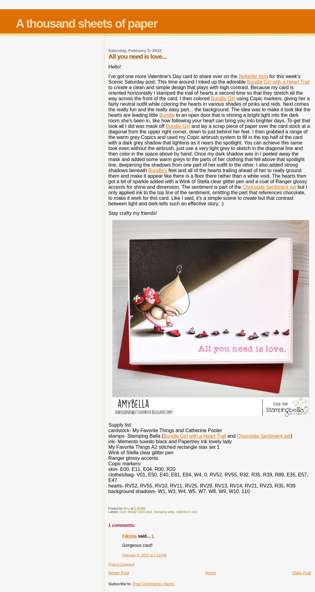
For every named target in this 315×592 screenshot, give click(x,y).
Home (210, 572)
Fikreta (129, 536)
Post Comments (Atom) (153, 584)
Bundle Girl (223, 98)
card (123, 512)
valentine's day (186, 512)
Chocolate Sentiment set (269, 187)
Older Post (301, 572)
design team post (140, 512)
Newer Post (118, 572)
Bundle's (157, 170)
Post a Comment (121, 564)
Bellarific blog (253, 76)
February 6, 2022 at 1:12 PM (144, 555)
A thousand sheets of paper (86, 23)
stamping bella (164, 512)
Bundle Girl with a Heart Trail (278, 82)
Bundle (167, 115)
